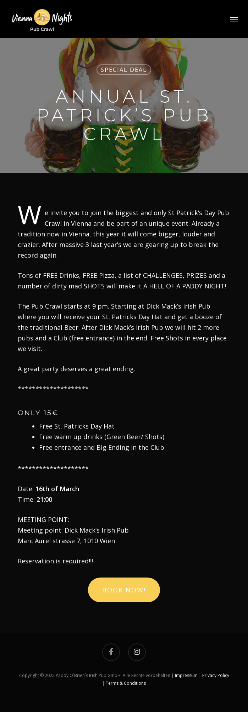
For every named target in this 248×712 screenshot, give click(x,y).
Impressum (186, 675)
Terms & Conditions (126, 683)
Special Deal (124, 70)
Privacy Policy (215, 675)
